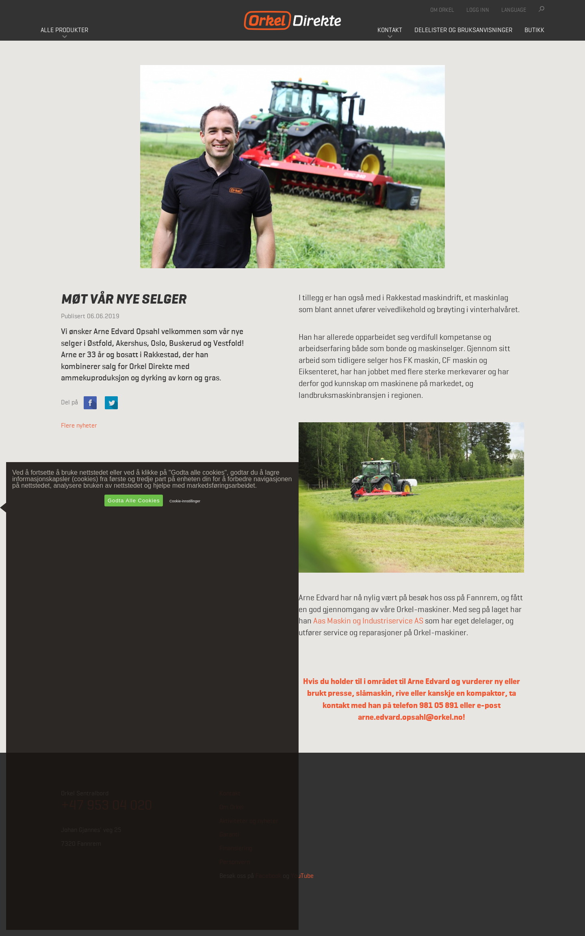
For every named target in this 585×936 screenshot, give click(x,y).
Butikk (534, 30)
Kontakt (389, 30)
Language (513, 10)
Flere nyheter (79, 426)
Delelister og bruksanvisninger (463, 30)
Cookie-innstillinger (184, 501)
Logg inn (477, 10)
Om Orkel (442, 10)
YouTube (302, 876)
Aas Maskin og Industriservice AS (368, 621)
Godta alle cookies (134, 500)
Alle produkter (64, 30)
